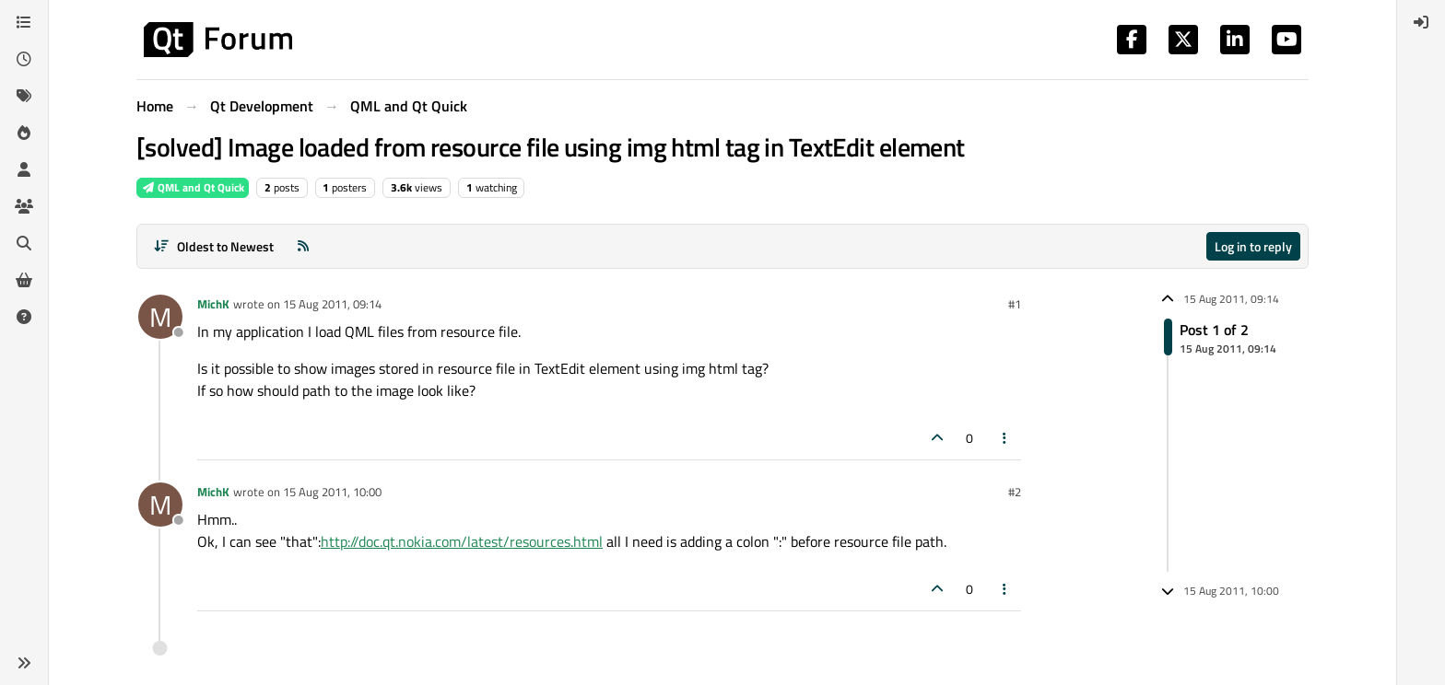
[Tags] (24, 95)
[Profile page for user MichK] (160, 317)
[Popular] (24, 132)
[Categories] (24, 22)
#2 (1014, 491)
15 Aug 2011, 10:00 (332, 491)
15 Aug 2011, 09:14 (332, 304)
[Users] (24, 169)
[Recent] (24, 59)
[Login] (1421, 22)
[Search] (24, 243)
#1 (1014, 304)
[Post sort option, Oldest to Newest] (213, 246)
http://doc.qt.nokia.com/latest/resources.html (462, 541)
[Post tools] (1005, 438)
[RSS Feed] (303, 246)
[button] (24, 663)
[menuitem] (1421, 22)
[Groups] (24, 206)
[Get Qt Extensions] (24, 280)
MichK (213, 304)
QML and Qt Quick (192, 187)
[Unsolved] (24, 316)
